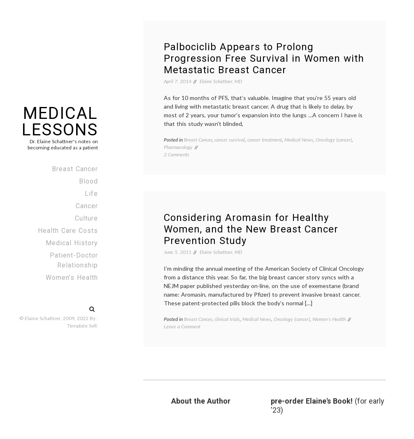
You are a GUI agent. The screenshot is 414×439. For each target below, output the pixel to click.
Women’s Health (72, 277)
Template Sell (82, 326)
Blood (88, 181)
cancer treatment (264, 140)
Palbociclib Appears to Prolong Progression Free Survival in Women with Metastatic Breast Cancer (264, 58)
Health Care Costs (68, 231)
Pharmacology (178, 147)
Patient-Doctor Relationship (74, 260)
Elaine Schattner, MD (221, 81)
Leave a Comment (182, 326)
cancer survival (229, 140)
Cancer (87, 206)
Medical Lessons (60, 121)
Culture (86, 218)
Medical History (72, 243)
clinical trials (227, 319)
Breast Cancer (75, 169)
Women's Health (329, 319)
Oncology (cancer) (334, 140)
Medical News (298, 140)
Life (91, 193)
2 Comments (176, 154)
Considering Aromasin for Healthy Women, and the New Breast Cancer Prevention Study (251, 229)
